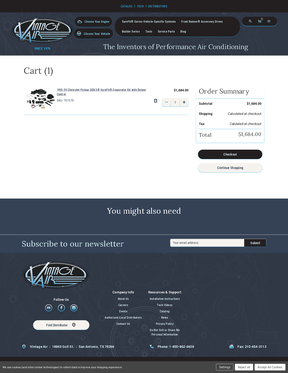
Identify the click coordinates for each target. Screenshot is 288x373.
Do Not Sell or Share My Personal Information (165, 332)
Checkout (230, 154)
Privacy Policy (165, 324)
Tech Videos (164, 305)
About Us (123, 299)
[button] (93, 34)
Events (123, 311)
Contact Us (123, 324)
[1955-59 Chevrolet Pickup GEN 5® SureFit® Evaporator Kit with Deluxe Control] (175, 102)
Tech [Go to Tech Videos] (140, 6)
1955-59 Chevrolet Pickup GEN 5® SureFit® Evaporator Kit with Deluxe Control (101, 92)
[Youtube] (49, 310)
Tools (148, 31)
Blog (183, 31)
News (164, 317)
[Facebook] (61, 310)
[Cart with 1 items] (259, 21)
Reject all (244, 367)
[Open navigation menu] (268, 21)
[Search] (250, 21)
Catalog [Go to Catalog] (126, 6)
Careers (123, 305)
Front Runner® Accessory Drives (202, 21)
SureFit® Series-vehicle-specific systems (149, 21)
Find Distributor (57, 325)
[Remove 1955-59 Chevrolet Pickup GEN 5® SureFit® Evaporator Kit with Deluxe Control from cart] (155, 101)
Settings (224, 367)
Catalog (165, 311)
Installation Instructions (165, 299)
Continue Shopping (230, 168)
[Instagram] (74, 310)
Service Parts (166, 31)
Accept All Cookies (270, 367)
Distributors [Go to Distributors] (157, 6)
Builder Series (131, 31)
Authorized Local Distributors (123, 317)
